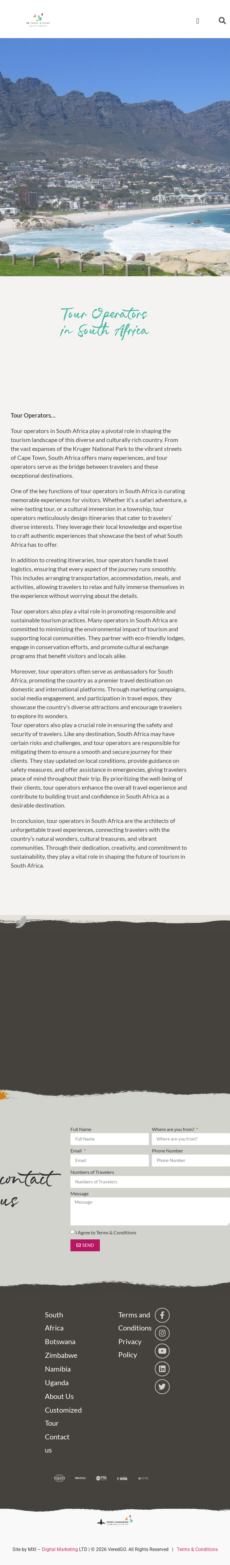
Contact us (57, 1443)
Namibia (58, 1368)
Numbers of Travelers (92, 1172)
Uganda (57, 1382)
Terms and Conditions (133, 1321)
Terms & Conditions (197, 1549)
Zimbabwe (60, 1355)
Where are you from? (173, 1129)
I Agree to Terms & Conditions (105, 1232)
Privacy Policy (129, 1348)
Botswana (60, 1341)
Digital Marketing (60, 1549)
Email (76, 1150)
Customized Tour (60, 1416)
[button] (198, 21)
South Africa (54, 1321)
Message (79, 1193)
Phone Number (167, 1150)
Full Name (80, 1129)
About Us (59, 1396)
